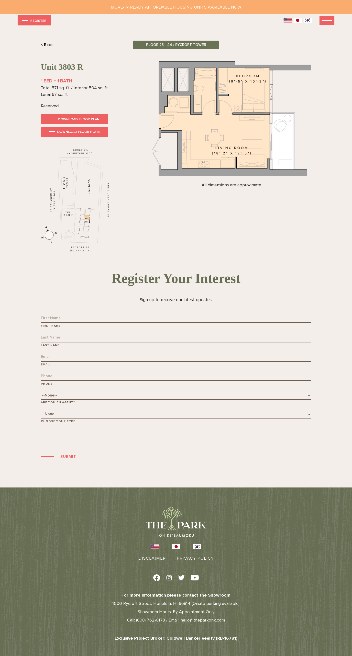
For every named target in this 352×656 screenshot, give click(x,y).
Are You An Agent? (58, 402)
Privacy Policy (195, 558)
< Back (47, 44)
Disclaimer (152, 558)
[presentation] (78, 437)
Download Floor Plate (78, 132)
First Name (51, 326)
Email (46, 364)
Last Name (50, 345)
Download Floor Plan (78, 119)
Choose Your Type (58, 421)
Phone (47, 384)
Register (33, 20)
